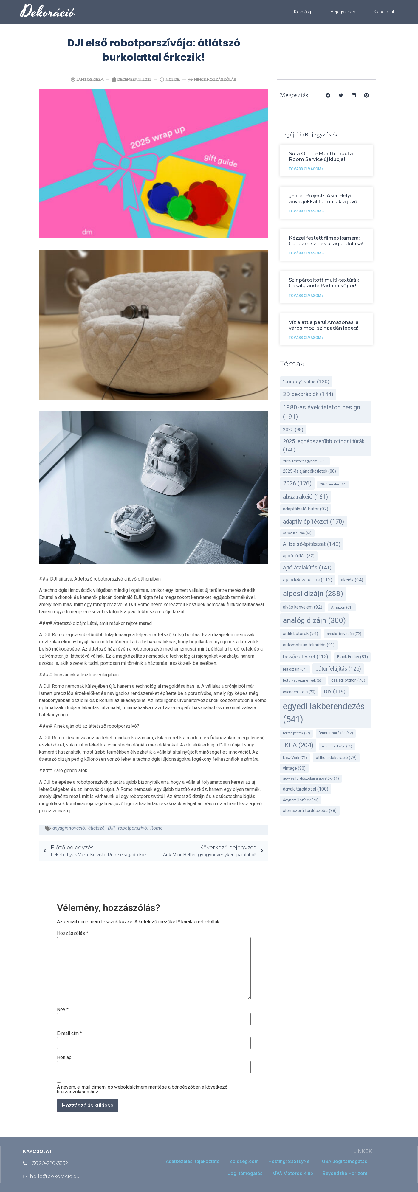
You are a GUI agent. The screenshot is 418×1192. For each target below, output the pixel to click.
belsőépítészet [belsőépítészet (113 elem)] (305, 656)
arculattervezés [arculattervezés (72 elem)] (344, 633)
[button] (328, 95)
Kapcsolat (384, 12)
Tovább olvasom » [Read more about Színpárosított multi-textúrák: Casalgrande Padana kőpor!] (306, 296)
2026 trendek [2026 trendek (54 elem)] (333, 484)
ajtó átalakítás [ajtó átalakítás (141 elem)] (307, 567)
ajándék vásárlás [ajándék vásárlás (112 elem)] (307, 580)
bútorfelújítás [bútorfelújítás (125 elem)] (338, 669)
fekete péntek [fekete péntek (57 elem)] (296, 733)
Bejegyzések (343, 12)
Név (63, 1009)
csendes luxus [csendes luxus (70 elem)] (299, 692)
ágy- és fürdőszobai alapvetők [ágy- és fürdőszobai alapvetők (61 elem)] (311, 778)
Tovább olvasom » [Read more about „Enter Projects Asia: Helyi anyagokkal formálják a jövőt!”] (306, 211)
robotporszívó (132, 828)
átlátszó (96, 828)
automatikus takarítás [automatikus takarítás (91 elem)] (309, 645)
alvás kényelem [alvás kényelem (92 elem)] (302, 607)
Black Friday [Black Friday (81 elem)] (352, 656)
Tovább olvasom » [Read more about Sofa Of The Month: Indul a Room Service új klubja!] (306, 169)
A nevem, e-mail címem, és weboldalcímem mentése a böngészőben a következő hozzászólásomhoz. (142, 1089)
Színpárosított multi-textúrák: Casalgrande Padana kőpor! (324, 282)
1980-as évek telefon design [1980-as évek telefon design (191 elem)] (321, 412)
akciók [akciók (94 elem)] (352, 580)
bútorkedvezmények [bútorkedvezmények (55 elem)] (303, 680)
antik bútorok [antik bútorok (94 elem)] (300, 633)
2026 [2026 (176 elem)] (297, 483)
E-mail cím (69, 1033)
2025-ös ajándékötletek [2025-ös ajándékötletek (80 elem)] (309, 471)
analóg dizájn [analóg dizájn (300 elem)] (314, 620)
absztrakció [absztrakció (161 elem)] (305, 496)
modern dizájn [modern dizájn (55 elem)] (337, 746)
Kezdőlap (303, 12)
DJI (111, 828)
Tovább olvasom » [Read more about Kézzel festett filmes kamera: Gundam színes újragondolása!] (306, 253)
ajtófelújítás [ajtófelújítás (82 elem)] (299, 555)
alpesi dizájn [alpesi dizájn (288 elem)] (313, 593)
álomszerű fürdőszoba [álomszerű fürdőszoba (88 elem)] (310, 810)
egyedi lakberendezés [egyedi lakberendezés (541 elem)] (324, 712)
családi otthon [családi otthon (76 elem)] (348, 680)
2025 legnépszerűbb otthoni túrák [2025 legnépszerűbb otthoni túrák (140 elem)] (324, 445)
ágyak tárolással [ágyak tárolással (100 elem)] (305, 789)
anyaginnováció (68, 828)
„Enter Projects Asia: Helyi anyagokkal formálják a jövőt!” (326, 198)
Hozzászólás (72, 933)
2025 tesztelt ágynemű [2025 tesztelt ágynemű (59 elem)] (305, 461)
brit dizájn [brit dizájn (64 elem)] (295, 669)
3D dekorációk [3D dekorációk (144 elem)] (308, 394)
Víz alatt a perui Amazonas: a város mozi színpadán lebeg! (324, 325)
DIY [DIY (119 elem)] (335, 691)
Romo (156, 828)
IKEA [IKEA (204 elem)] (298, 745)
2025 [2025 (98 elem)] (293, 429)
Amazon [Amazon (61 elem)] (342, 607)
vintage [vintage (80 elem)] (294, 768)
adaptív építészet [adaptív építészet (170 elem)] (313, 521)
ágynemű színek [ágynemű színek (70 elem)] (300, 800)
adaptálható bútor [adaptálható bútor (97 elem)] (305, 509)
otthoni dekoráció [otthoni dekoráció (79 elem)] (336, 757)
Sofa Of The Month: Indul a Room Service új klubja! (321, 156)
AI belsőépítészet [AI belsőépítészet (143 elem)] (311, 544)
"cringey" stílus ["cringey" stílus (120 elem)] (306, 381)
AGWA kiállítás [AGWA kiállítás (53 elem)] (297, 533)
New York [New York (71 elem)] (295, 757)
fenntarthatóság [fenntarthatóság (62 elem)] (336, 733)
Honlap (64, 1057)
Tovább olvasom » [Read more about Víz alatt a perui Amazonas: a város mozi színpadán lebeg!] (306, 338)
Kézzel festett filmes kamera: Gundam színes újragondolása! (326, 240)
